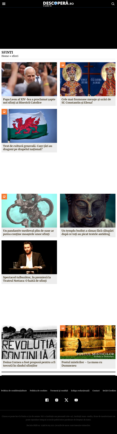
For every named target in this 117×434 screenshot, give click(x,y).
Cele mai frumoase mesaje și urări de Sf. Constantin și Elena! (86, 101)
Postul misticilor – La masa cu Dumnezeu (82, 363)
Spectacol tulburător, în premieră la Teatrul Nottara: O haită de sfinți (26, 279)
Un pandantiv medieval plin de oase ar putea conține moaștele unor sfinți (28, 232)
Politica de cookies (39, 390)
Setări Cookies (107, 390)
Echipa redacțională (79, 390)
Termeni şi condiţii (58, 390)
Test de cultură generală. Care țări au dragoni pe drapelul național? (27, 147)
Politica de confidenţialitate (15, 390)
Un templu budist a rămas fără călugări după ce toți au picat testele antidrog (87, 232)
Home (5, 55)
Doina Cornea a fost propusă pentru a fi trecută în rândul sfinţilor (29, 363)
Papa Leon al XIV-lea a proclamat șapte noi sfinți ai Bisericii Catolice (29, 101)
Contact (94, 390)
